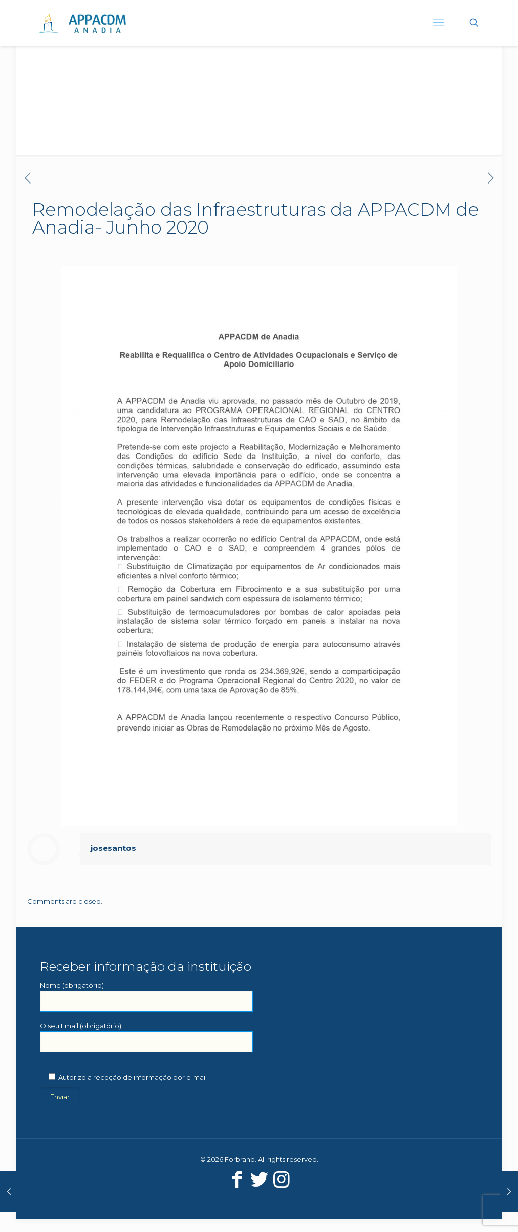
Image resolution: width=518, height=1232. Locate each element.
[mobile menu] (438, 22)
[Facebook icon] (236, 1179)
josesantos (113, 848)
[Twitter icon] (259, 1179)
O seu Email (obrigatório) (146, 1037)
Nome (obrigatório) (146, 996)
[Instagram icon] (281, 1179)
